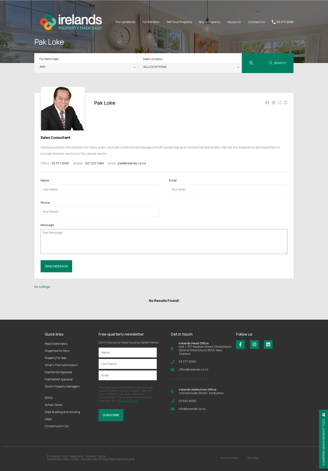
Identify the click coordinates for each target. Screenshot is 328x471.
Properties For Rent (57, 351)
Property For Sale (55, 358)
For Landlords (126, 22)
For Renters (151, 22)
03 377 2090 (285, 22)
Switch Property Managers (62, 386)
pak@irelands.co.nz (132, 163)
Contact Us (256, 22)
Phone (45, 203)
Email (173, 180)
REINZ (49, 398)
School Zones (53, 405)
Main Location (153, 59)
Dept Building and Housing (62, 412)
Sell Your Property (179, 22)
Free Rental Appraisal (58, 372)
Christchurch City (57, 426)
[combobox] (86, 68)
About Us (234, 22)
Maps (48, 419)
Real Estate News (56, 344)
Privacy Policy (127, 401)
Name (45, 180)
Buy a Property (209, 22)
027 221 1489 (94, 163)
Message (47, 225)
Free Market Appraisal (59, 379)
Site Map (253, 458)
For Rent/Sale (49, 59)
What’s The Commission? (61, 365)
